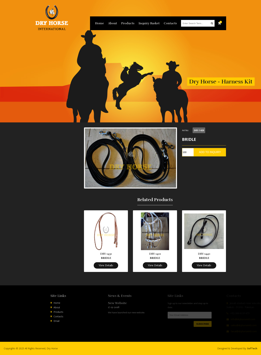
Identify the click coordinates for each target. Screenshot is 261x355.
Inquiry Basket (149, 23)
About (112, 23)
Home (99, 23)
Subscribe (214, 324)
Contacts (170, 23)
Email (68, 321)
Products (127, 23)
